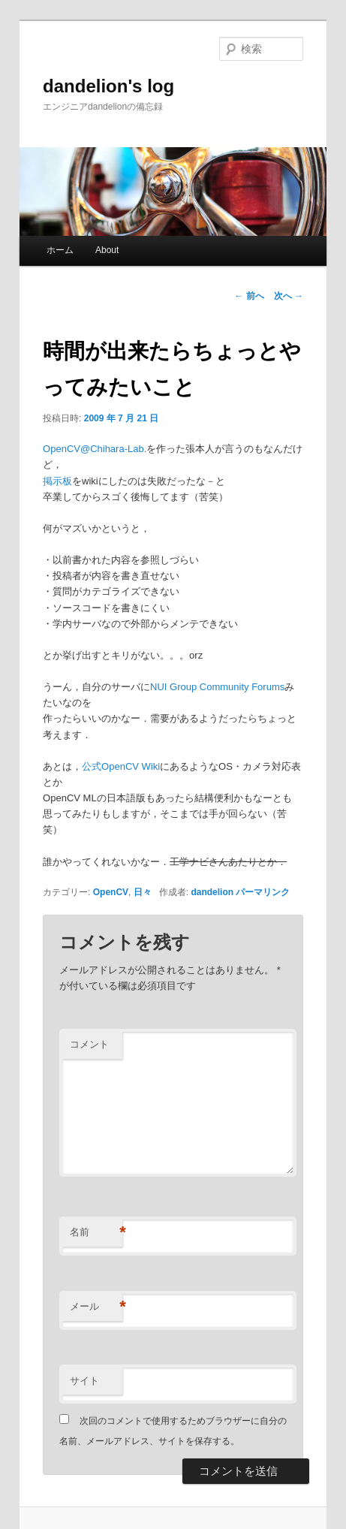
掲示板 (57, 481)
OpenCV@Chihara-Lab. (94, 448)
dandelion (212, 892)
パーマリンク (263, 892)
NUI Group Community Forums (217, 686)
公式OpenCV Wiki (121, 766)
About (107, 250)
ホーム (60, 250)
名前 (96, 1233)
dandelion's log (108, 86)
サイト (84, 1380)
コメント (89, 1044)
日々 (143, 892)
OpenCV (110, 892)
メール (96, 1307)
